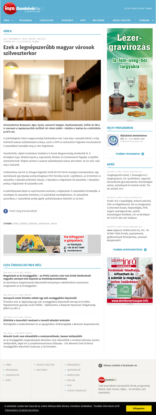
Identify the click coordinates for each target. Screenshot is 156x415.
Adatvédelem (73, 370)
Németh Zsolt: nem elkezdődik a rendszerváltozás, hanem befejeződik (42, 336)
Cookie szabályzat (76, 390)
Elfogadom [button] (139, 408)
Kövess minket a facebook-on (120, 365)
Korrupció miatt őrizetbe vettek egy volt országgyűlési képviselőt (40, 298)
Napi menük (99, 20)
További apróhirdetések (127, 249)
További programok (128, 154)
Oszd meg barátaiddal (23, 211)
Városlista (43, 9)
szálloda (32, 224)
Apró (83, 20)
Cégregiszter (46, 20)
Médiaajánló (73, 365)
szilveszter (44, 224)
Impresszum (73, 375)
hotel (15, 224)
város (54, 224)
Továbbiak (144, 20)
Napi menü (41, 370)
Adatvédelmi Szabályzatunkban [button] (22, 410)
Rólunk (71, 380)
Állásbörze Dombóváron (133, 136)
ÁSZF (69, 385)
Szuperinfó (67, 20)
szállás (23, 224)
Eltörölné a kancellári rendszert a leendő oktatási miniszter (36, 320)
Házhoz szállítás (122, 20)
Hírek (6, 20)
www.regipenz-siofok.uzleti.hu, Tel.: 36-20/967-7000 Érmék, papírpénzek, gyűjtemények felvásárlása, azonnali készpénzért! (128, 235)
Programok (25, 20)
